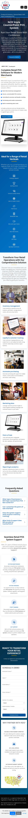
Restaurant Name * (7, 671)
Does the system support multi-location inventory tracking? (11, 514)
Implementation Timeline (8, 706)
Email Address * (6, 684)
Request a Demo (14, 57)
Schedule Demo (14, 715)
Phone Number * (6, 692)
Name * (4, 678)
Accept (12, 813)
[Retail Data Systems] (5, 5)
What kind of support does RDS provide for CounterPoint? (12, 522)
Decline (18, 813)
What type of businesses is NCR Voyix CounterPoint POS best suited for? (13, 501)
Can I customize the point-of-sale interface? (13, 507)
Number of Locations (7, 700)
